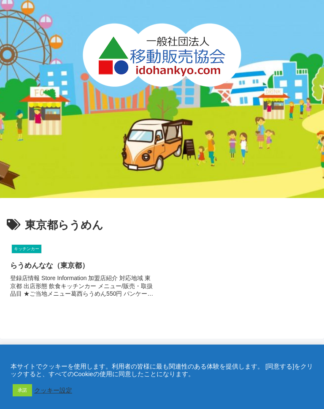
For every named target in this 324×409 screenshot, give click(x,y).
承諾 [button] (22, 390)
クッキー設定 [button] (53, 390)
